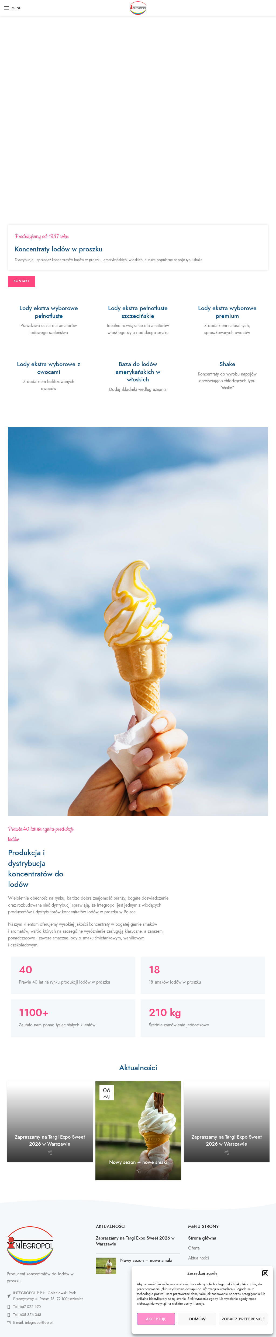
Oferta (194, 1248)
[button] (265, 1273)
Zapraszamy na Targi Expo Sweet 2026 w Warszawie (50, 1140)
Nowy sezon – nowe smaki (138, 1162)
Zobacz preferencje (243, 1319)
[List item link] (46, 1307)
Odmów (197, 1319)
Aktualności (198, 1258)
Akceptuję (156, 1319)
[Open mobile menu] (12, 8)
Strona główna (202, 1238)
